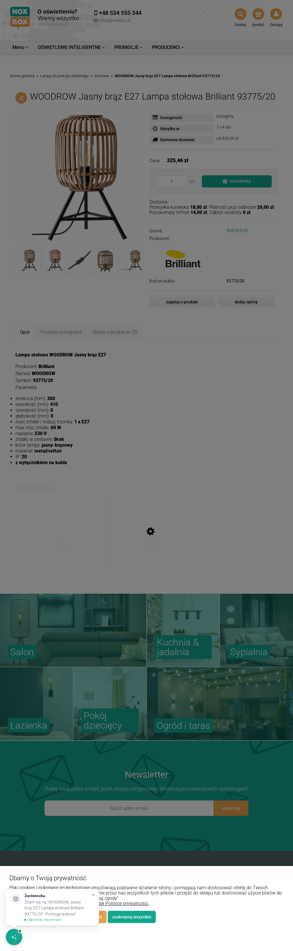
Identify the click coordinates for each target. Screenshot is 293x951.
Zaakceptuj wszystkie (131, 917)
